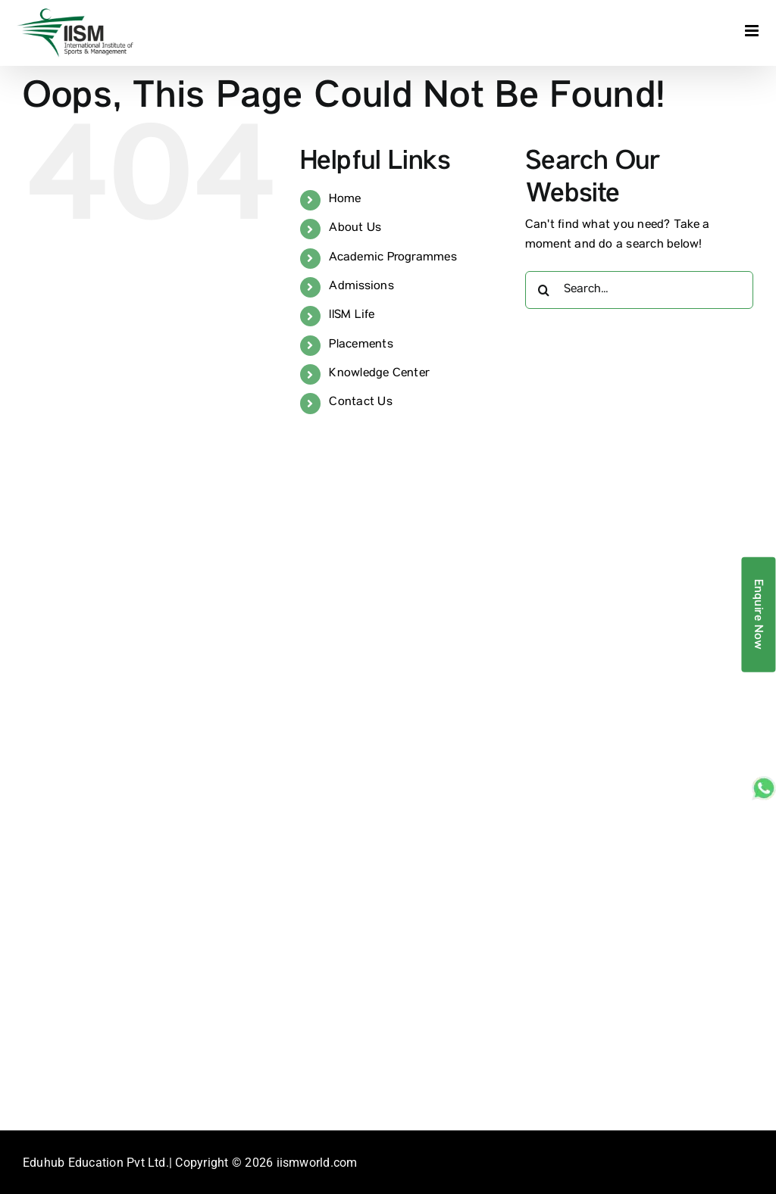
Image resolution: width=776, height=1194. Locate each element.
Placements (361, 345)
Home (345, 199)
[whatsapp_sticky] (764, 782)
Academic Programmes (393, 258)
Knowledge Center (379, 374)
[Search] (544, 290)
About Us (355, 228)
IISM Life (351, 315)
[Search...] (639, 290)
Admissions (361, 287)
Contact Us (360, 402)
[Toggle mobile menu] (753, 31)
